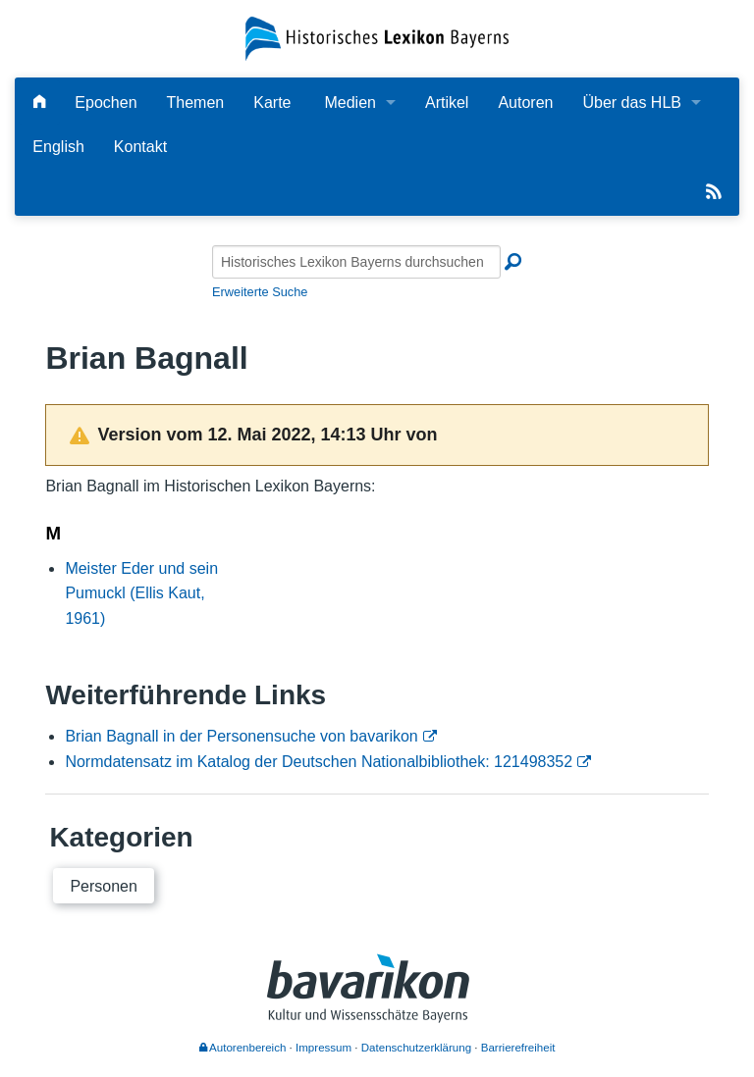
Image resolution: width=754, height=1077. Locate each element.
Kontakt (140, 146)
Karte (272, 102)
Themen (196, 102)
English (57, 146)
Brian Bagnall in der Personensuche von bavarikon (241, 736)
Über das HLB (631, 102)
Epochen (105, 102)
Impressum (323, 1047)
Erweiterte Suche (259, 291)
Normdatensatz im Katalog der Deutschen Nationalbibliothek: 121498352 (318, 761)
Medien (349, 102)
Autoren (525, 102)
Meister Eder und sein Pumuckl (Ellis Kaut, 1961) (141, 593)
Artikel (446, 102)
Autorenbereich (243, 1047)
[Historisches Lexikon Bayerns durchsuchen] (356, 262)
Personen (103, 886)
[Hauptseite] (39, 102)
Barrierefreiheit (518, 1047)
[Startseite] (376, 37)
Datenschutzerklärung (416, 1047)
